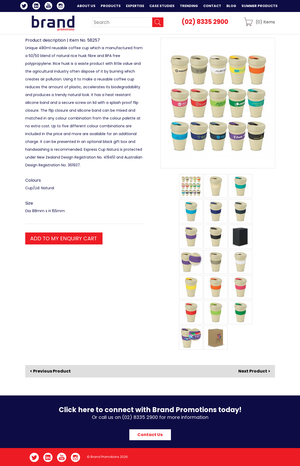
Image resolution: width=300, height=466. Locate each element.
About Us (86, 5)
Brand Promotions (53, 23)
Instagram (61, 6)
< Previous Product (50, 371)
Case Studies (162, 5)
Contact (212, 5)
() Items (265, 21)
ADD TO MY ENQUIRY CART (63, 238)
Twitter (25, 6)
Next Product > (254, 371)
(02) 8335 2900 (205, 21)
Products (111, 5)
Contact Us (150, 435)
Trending (189, 5)
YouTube (49, 6)
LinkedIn (37, 6)
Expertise (135, 5)
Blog (231, 5)
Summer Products (259, 5)
